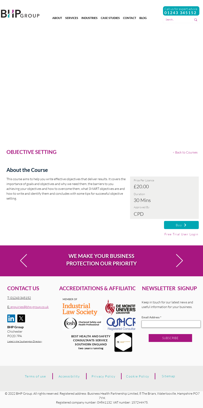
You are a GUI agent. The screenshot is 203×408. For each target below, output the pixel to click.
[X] (21, 318)
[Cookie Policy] (137, 376)
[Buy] (181, 225)
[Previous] (23, 261)
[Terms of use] (35, 376)
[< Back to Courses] (186, 152)
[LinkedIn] (11, 318)
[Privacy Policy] (103, 376)
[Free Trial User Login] (181, 234)
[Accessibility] (69, 376)
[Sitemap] (169, 376)
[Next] (179, 261)
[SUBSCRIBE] (170, 338)
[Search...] (175, 19)
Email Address (151, 317)
